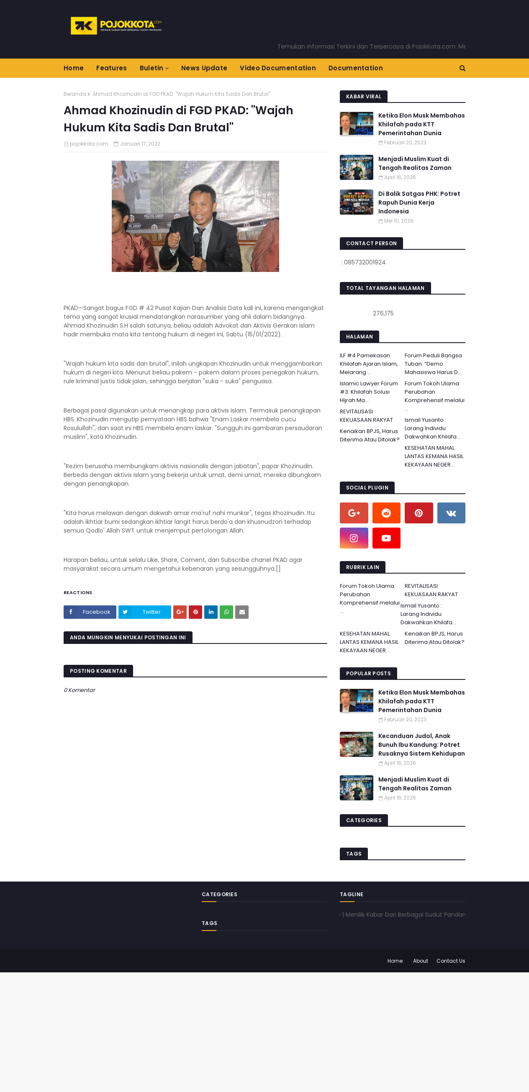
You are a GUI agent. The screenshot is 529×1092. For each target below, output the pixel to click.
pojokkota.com (89, 143)
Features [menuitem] (111, 68)
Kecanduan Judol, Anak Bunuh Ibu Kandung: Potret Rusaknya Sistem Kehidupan (421, 745)
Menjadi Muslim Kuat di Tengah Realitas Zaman (415, 163)
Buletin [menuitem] (152, 68)
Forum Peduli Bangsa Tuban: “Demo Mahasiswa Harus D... (433, 363)
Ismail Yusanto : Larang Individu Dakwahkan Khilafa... (432, 428)
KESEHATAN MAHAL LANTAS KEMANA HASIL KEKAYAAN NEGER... (434, 456)
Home (395, 960)
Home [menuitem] (74, 68)
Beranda (75, 93)
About (420, 960)
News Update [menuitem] (204, 68)
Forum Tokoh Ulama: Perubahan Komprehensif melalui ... (435, 396)
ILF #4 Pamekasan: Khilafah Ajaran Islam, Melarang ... (369, 363)
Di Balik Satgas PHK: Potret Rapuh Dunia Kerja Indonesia (419, 202)
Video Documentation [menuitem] (278, 68)
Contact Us (451, 960)
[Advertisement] (251, 1030)
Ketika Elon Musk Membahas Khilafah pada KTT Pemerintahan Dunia (421, 124)
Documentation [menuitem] (356, 68)
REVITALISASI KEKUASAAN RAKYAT (366, 416)
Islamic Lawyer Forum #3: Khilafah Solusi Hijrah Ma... (369, 391)
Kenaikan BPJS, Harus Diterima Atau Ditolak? (370, 435)
